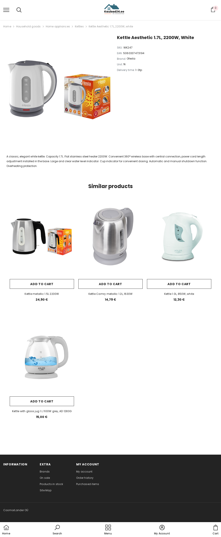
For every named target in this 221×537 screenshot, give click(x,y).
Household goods (28, 26)
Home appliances (58, 26)
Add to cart (42, 284)
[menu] (6, 10)
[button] (57, 530)
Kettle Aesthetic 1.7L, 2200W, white (111, 26)
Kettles (79, 26)
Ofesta (131, 58)
